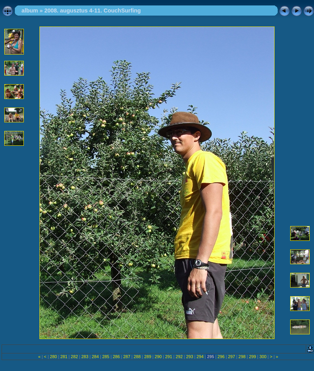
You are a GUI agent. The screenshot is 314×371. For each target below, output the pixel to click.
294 (200, 356)
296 (221, 356)
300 (263, 356)
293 (189, 356)
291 (168, 356)
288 (137, 356)
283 (84, 356)
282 (74, 356)
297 (231, 356)
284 (95, 356)
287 (127, 356)
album (29, 10)
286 (116, 356)
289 (147, 356)
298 (242, 356)
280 (53, 356)
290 (158, 356)
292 (179, 356)
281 (64, 356)
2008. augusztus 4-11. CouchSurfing (92, 10)
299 (252, 356)
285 (106, 356)
